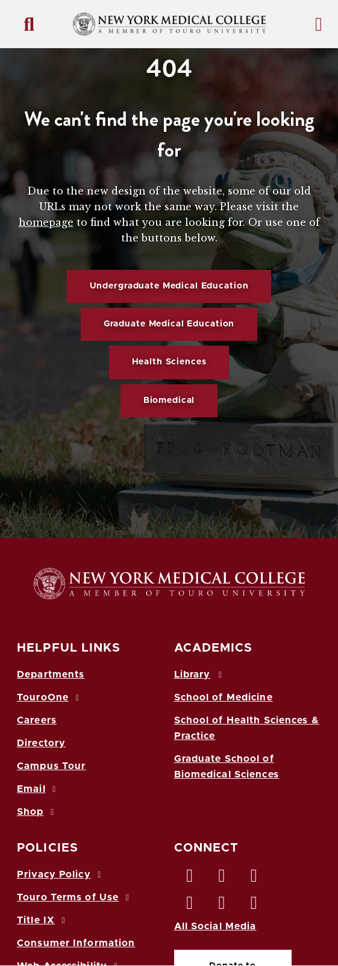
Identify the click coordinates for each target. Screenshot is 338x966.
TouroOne (50, 697)
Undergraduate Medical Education (169, 286)
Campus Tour (51, 766)
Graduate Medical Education (169, 324)
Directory (41, 743)
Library (200, 674)
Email (38, 789)
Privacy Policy (61, 874)
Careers (37, 720)
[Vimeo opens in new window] (222, 906)
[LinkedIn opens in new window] (254, 878)
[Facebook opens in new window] (190, 878)
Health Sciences (169, 362)
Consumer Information (76, 943)
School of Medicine (223, 697)
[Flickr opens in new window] (254, 906)
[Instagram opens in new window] (190, 906)
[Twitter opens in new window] (222, 878)
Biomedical (169, 400)
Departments (50, 674)
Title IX (43, 920)
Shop (37, 812)
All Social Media (215, 926)
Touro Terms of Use (75, 897)
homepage (46, 222)
